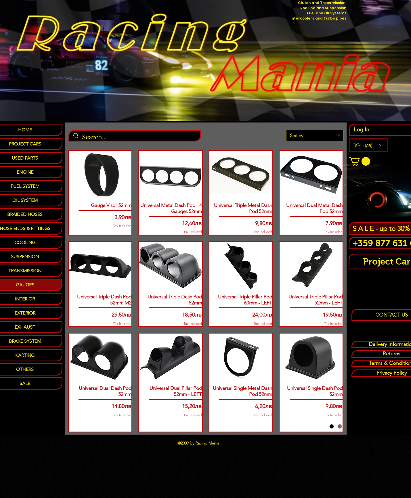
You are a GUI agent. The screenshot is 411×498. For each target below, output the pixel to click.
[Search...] (135, 137)
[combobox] (315, 135)
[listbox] (368, 145)
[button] (368, 145)
